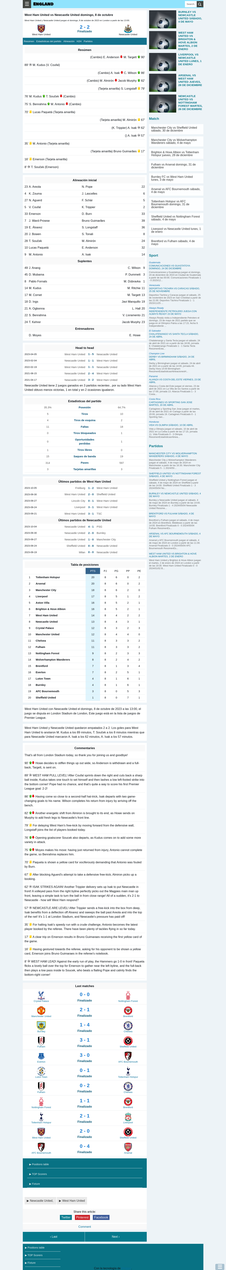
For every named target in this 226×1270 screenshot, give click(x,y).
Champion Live (156, 353)
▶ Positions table (39, 1164)
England (43, 4)
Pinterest (82, 1217)
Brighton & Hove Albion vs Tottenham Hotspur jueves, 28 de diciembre (175, 154)
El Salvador (155, 330)
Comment (84, 1226)
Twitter (66, 1217)
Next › (116, 1236)
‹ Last (53, 1236)
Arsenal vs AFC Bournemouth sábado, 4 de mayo (175, 191)
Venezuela (154, 285)
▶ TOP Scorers (38, 1174)
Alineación (69, 41)
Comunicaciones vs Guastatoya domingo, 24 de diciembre (169, 267)
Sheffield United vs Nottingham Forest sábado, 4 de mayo (175, 218)
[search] (200, 4)
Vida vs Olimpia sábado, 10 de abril (171, 425)
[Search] (191, 4)
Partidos (88, 41)
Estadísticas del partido (48, 41)
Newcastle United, (42, 1200)
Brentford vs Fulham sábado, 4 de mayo (173, 243)
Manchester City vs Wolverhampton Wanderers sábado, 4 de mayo (174, 141)
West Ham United (73, 1200)
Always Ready (156, 308)
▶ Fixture (34, 1183)
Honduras (154, 421)
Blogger (126, 1268)
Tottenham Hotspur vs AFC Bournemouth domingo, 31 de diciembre (170, 204)
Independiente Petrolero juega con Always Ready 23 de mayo (173, 312)
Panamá (153, 376)
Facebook (101, 1217)
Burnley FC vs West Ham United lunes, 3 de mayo (172, 178)
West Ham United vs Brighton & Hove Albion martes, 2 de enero (173, 555)
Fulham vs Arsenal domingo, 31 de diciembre (173, 166)
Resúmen (29, 41)
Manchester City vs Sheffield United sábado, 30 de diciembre (174, 129)
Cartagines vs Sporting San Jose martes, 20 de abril (171, 403)
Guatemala (154, 262)
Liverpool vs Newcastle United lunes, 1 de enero (176, 230)
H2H (79, 41)
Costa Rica (154, 399)
